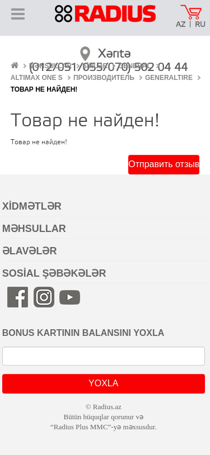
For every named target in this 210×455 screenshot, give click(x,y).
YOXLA (103, 383)
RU (200, 25)
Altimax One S (37, 78)
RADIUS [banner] (105, 21)
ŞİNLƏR (95, 66)
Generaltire (169, 78)
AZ (180, 25)
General (134, 66)
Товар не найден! (44, 89)
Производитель (103, 78)
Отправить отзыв (163, 164)
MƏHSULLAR (50, 66)
